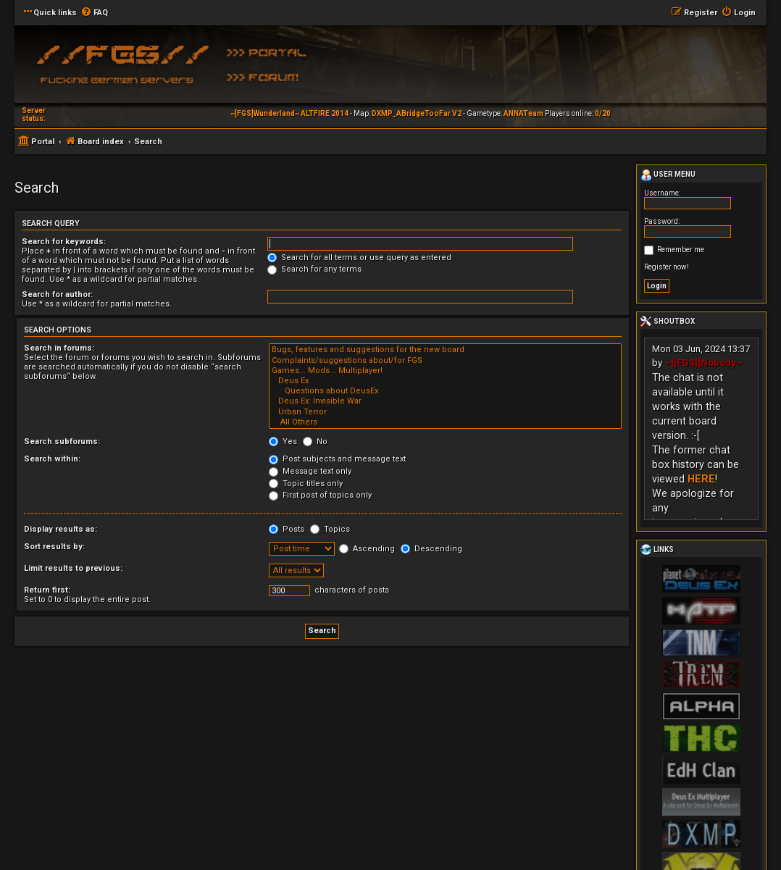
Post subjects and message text (337, 459)
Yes (283, 441)
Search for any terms (314, 269)
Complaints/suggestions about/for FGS (445, 361)
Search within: (52, 459)
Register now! (666, 267)
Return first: (47, 590)
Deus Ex (445, 381)
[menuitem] (94, 13)
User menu (668, 175)
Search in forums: (59, 348)
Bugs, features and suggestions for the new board (445, 350)
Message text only (310, 471)
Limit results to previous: (73, 568)
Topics (330, 529)
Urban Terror (445, 412)
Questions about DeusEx (445, 391)
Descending (431, 548)
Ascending (367, 548)
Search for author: (57, 294)
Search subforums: (62, 441)
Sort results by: (54, 546)
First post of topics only (320, 495)
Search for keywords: (64, 241)
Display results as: (60, 529)
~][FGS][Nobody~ (703, 362)
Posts (286, 529)
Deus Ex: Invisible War (445, 401)
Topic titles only (306, 483)
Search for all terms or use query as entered (359, 257)
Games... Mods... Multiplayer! (445, 371)
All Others (445, 422)
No (315, 441)
